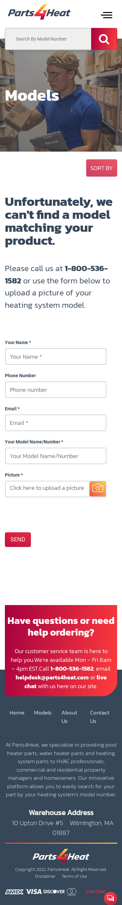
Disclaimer (45, 876)
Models (43, 713)
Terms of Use (74, 876)
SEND (17, 539)
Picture (12, 474)
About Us (69, 717)
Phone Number (20, 375)
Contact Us (99, 717)
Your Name (16, 342)
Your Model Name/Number (32, 441)
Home (17, 713)
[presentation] (54, 514)
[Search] (104, 39)
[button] (101, 168)
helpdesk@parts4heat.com (52, 677)
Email (11, 408)
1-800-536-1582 (71, 668)
